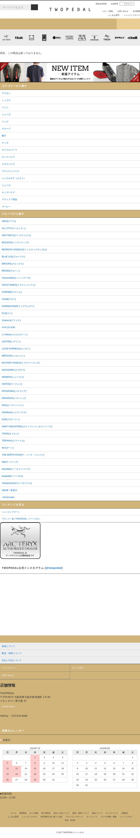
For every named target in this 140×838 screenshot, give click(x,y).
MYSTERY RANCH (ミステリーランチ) (69, 37)
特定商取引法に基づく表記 (52, 817)
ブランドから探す (58, 24)
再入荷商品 (45, 813)
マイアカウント (9, 668)
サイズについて (112, 813)
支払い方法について (61, 813)
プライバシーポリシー (74, 817)
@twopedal (54, 567)
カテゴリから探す (35, 24)
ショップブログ (128, 24)
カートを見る (78, 668)
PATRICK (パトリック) (94, 37)
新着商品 (23, 813)
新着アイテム (11, 24)
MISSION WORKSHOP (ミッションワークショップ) (82, 37)
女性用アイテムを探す (81, 24)
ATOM (72, 820)
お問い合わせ (121, 11)
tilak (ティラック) (19, 37)
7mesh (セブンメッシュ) (107, 37)
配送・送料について (81, 813)
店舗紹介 (105, 24)
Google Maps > (8, 706)
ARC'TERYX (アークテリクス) (6, 37)
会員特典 (113, 4)
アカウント (127, 3)
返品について (97, 813)
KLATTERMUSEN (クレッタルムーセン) (31, 37)
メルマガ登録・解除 (108, 817)
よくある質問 (112, 15)
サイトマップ (92, 817)
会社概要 (135, 11)
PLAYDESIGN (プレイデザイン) (56, 37)
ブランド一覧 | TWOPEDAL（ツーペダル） (21, 519)
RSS (67, 820)
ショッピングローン (11, 512)
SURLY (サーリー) (119, 37)
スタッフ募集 (106, 11)
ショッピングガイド (130, 15)
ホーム (13, 813)
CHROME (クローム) (44, 37)
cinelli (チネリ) (132, 37)
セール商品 (33, 813)
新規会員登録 (100, 4)
